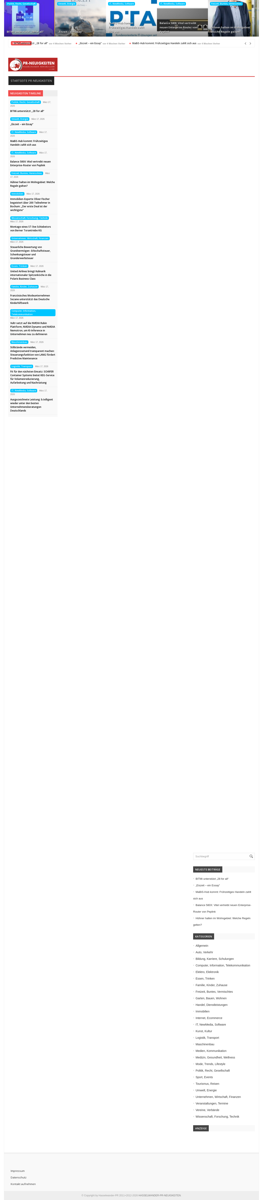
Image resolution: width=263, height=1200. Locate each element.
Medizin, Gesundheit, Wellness (215, 1057)
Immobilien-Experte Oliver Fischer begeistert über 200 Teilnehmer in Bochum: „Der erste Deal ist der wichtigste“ (30, 204)
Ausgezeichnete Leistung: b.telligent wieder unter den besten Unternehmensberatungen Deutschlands (31, 405)
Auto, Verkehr (204, 952)
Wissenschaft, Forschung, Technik (30, 218)
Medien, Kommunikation (211, 1050)
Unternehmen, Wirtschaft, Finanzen (30, 238)
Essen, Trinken (19, 266)
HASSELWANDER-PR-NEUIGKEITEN (159, 1195)
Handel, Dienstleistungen (212, 1004)
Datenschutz (19, 1177)
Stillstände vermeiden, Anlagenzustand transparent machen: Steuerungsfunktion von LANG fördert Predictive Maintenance (32, 353)
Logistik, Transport (22, 366)
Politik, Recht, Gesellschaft (21, 3)
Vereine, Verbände (207, 1110)
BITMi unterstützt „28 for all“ (25, 31)
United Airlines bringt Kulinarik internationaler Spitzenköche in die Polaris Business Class (30, 275)
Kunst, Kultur (204, 1031)
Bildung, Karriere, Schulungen (215, 958)
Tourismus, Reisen (207, 1083)
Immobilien (17, 193)
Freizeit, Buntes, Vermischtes (226, 3)
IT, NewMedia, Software (121, 3)
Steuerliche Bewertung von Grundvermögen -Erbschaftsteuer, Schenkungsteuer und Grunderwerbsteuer (30, 252)
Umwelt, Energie (66, 3)
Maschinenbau (19, 342)
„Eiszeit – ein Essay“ (70, 31)
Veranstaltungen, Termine (212, 1103)
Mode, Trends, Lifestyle (210, 1064)
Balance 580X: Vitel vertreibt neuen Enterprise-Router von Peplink (178, 27)
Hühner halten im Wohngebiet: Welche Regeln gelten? (231, 29)
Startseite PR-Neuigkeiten (31, 81)
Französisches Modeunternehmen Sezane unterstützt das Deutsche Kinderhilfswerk (30, 299)
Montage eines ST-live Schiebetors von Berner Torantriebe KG (30, 228)
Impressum (18, 1171)
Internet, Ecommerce (209, 1018)
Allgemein (202, 945)
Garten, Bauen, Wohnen (211, 998)
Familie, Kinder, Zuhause (24, 286)
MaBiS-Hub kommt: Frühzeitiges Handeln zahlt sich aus (126, 27)
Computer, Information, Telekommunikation (24, 312)
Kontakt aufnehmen (23, 1184)
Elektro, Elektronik (207, 972)
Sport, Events (204, 1077)
